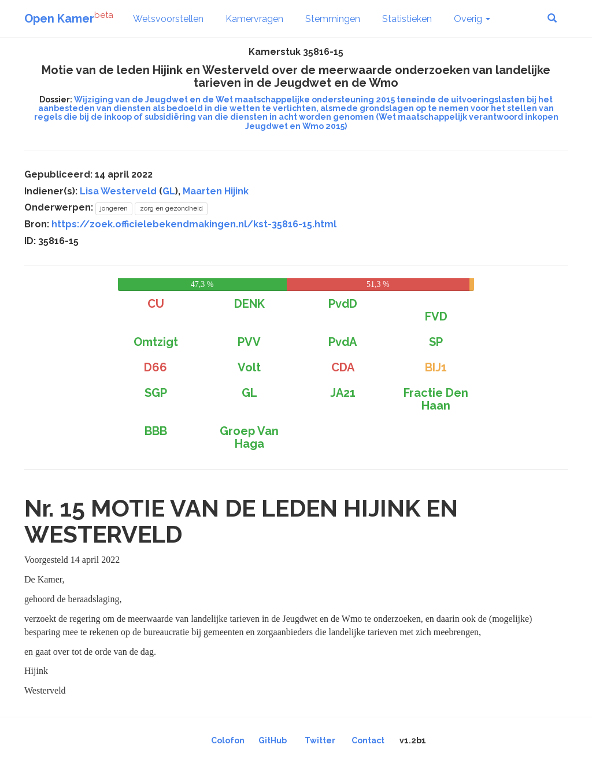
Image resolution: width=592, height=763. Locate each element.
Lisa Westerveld (118, 191)
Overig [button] (472, 18)
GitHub (272, 740)
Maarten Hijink (216, 191)
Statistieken (407, 18)
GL (168, 191)
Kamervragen (254, 18)
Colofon (228, 740)
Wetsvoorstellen (168, 18)
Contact (368, 740)
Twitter (320, 740)
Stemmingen (332, 18)
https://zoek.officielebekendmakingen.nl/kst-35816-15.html (193, 224)
